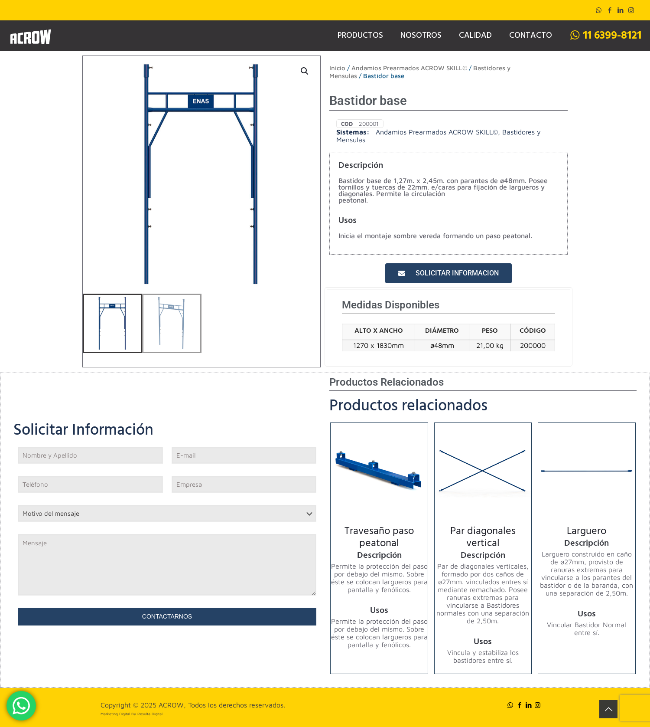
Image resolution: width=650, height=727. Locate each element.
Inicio (337, 68)
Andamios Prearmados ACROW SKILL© (409, 68)
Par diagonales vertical (483, 538)
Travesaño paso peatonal (379, 538)
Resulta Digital (149, 713)
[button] (305, 71)
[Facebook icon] (609, 10)
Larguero (586, 532)
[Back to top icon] (608, 709)
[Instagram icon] (631, 10)
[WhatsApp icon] (598, 10)
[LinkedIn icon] (620, 10)
